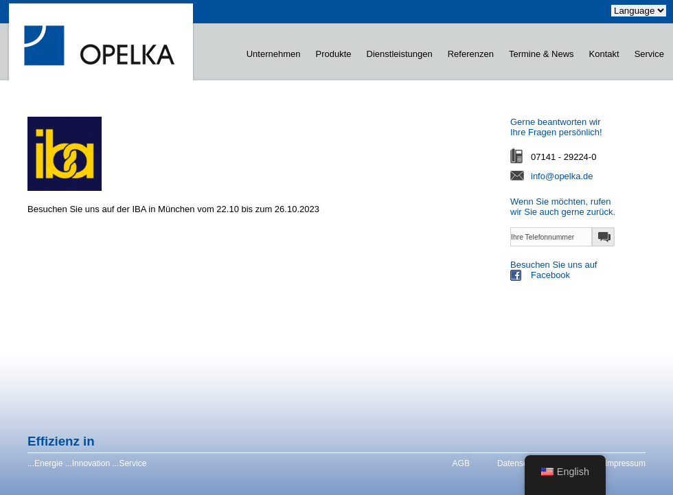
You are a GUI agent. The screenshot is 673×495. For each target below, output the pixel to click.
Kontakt (604, 54)
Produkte (334, 54)
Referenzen (471, 54)
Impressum (625, 463)
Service (649, 54)
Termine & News (541, 54)
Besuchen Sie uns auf (589, 272)
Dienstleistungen (400, 54)
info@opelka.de (562, 176)
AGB (461, 463)
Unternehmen (274, 54)
